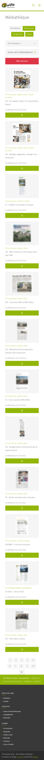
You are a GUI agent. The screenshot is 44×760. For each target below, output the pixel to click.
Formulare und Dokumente (12, 681)
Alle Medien (15, 28)
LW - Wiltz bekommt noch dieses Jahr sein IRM (21, 253)
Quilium (35, 757)
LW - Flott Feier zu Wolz (15, 639)
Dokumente (29, 28)
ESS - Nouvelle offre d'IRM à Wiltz (19, 302)
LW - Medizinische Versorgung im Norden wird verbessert (19, 351)
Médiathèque (17, 17)
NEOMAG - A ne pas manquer (17, 544)
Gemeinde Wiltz (24, 678)
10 (33, 666)
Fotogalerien (17, 34)
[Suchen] (35, 52)
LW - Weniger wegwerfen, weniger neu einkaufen (21, 156)
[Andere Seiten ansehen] (22, 672)
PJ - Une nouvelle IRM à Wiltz (17, 400)
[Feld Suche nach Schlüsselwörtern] (22, 52)
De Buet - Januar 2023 (14, 592)
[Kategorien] (22, 43)
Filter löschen (22, 61)
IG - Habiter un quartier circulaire (19, 205)
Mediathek (27, 681)
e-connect (20, 757)
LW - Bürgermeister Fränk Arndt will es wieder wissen (21, 448)
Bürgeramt (35, 678)
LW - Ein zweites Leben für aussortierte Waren (21, 103)
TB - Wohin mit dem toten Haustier (20, 497)
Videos (29, 34)
